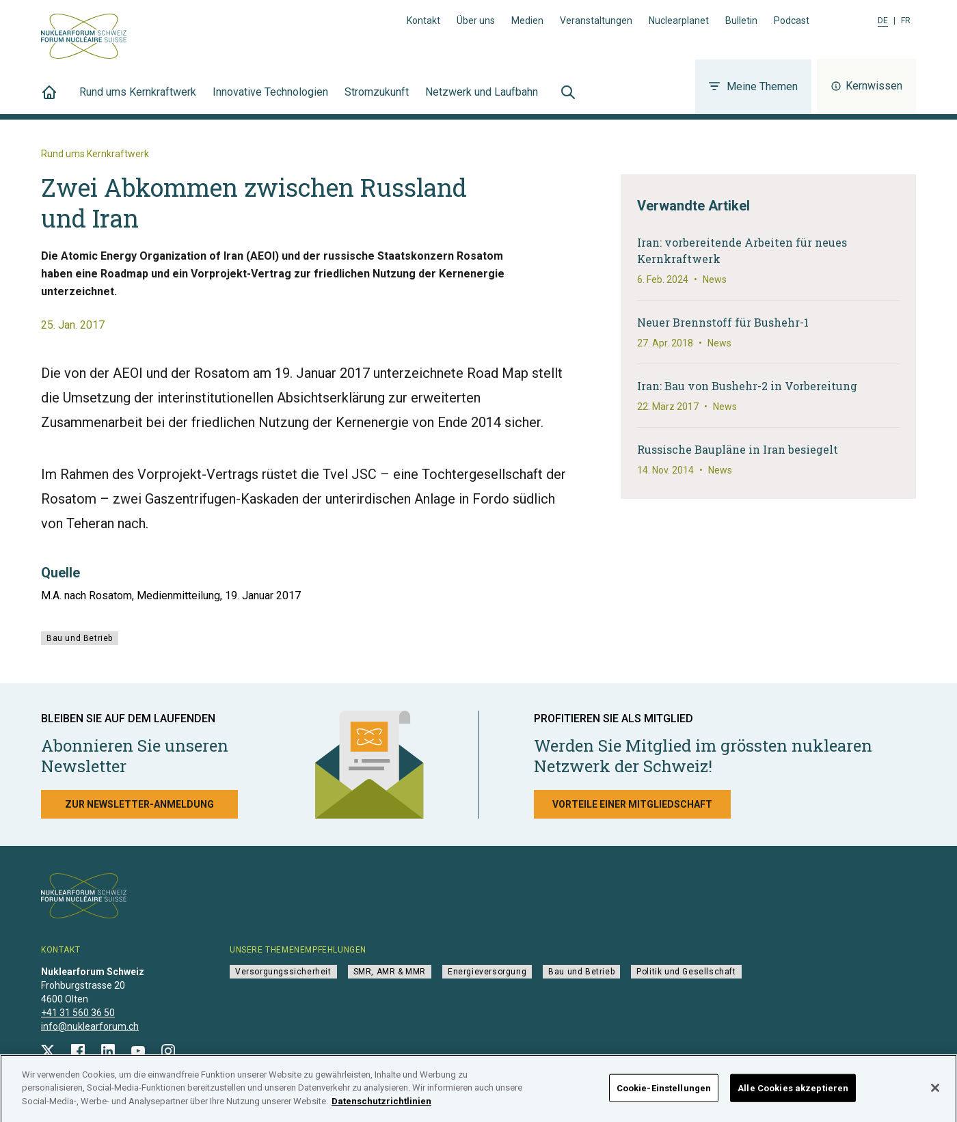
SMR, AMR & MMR (389, 971)
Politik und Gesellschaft (686, 971)
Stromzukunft (377, 99)
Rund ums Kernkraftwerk (137, 99)
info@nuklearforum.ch (90, 1026)
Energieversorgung (487, 971)
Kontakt (423, 20)
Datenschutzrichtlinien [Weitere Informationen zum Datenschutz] (381, 1106)
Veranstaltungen (596, 20)
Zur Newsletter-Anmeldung (139, 804)
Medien (527, 20)
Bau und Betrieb (79, 638)
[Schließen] (935, 1092)
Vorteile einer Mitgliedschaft (632, 804)
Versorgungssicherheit (283, 971)
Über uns (476, 20)
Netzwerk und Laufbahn (481, 99)
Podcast (791, 20)
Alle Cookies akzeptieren (793, 1092)
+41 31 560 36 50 (78, 1012)
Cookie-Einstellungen (664, 1092)
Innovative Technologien (270, 99)
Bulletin (741, 20)
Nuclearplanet (679, 20)
